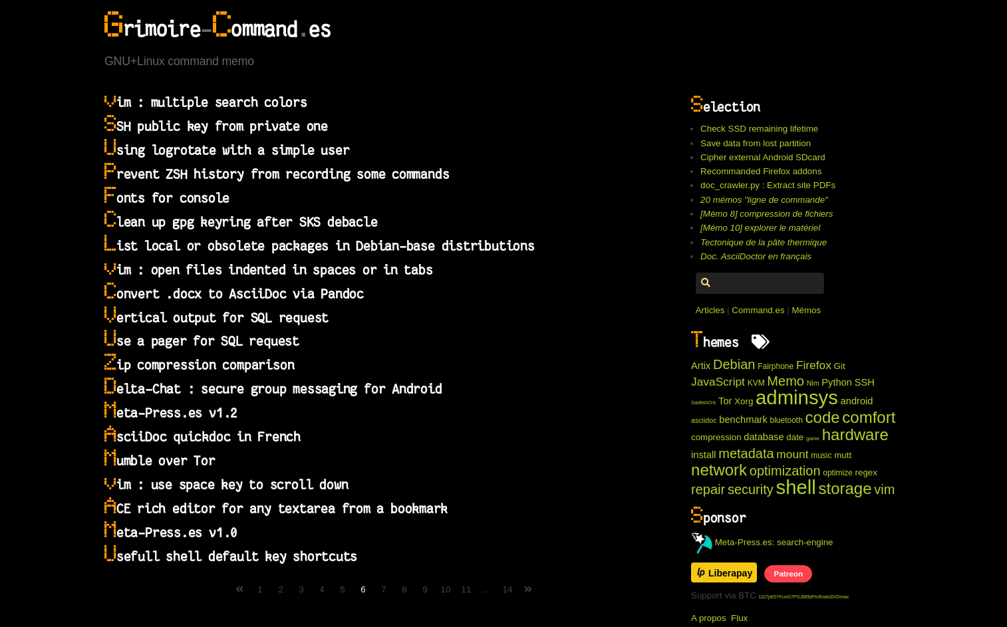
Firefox (813, 365)
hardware (855, 434)
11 (467, 589)
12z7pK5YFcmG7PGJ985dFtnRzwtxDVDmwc (804, 596)
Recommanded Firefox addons (760, 171)
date (794, 437)
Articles (710, 310)
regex (866, 472)
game (812, 438)
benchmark (743, 419)
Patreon (788, 573)
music (821, 455)
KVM (756, 383)
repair (708, 489)
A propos (708, 618)
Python (836, 382)
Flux (739, 618)
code (822, 417)
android (857, 401)
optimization (785, 470)
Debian (734, 364)
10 (446, 589)
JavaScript (718, 381)
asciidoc (704, 420)
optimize (838, 472)
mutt (842, 455)
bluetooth (786, 420)
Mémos (806, 310)
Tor (725, 401)
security (751, 489)
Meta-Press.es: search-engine (762, 542)
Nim (813, 383)
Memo (785, 381)
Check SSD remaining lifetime (759, 129)
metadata (746, 453)
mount (792, 454)
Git (839, 366)
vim (884, 489)
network (719, 470)
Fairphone (775, 366)
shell (795, 487)
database (764, 437)
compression (716, 437)
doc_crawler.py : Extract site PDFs (767, 185)
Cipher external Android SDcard (762, 157)
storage (845, 488)
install (703, 454)
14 (508, 589)
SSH (865, 382)
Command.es (758, 310)
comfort (868, 417)
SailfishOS (703, 403)
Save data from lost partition (755, 143)
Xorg (743, 401)
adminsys (797, 397)
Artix (700, 365)
